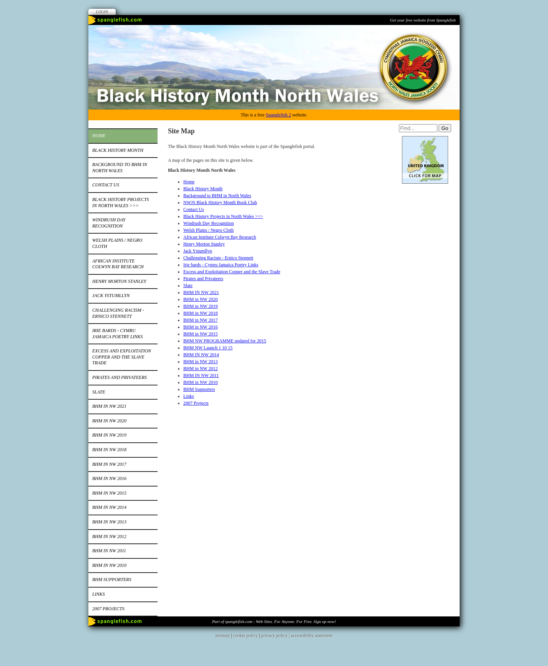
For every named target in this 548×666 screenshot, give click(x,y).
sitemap (223, 635)
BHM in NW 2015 (109, 493)
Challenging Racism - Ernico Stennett (118, 313)
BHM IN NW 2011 (109, 550)
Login (102, 12)
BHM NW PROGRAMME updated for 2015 (224, 341)
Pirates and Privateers (119, 377)
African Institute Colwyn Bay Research (118, 264)
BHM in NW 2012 (109, 536)
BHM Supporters (111, 579)
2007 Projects (108, 608)
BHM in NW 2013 (109, 522)
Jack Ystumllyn (111, 295)
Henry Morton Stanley (119, 281)
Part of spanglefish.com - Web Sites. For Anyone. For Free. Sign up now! (274, 621)
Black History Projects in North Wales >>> (120, 202)
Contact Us (105, 185)
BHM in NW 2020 (109, 421)
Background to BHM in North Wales (119, 167)
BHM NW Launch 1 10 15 (207, 347)
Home (99, 135)
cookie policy (245, 635)
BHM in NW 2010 (109, 565)
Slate (98, 392)
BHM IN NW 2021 (109, 406)
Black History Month (117, 150)
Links (98, 594)
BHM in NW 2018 (109, 449)
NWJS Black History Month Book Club (220, 202)
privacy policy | (276, 635)
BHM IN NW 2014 (109, 507)
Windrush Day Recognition (108, 223)
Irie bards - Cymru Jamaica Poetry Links (117, 333)
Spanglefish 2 (278, 115)
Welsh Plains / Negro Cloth (117, 243)
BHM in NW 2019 (109, 435)
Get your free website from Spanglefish (423, 20)
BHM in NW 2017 (109, 464)
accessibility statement (311, 635)
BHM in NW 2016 (109, 478)
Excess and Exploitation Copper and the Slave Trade (121, 356)
